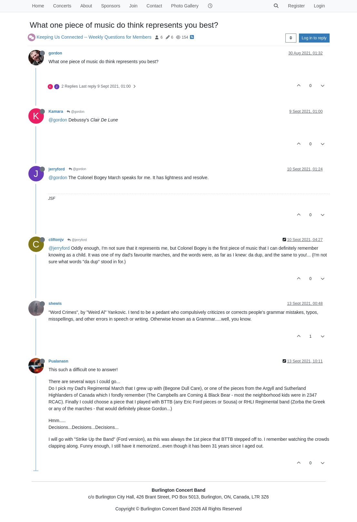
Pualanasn (58, 361)
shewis (55, 303)
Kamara (56, 111)
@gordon (75, 111)
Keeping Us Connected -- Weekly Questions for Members (93, 37)
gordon (55, 53)
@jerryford (77, 240)
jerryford (57, 169)
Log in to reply (314, 38)
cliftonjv (56, 239)
